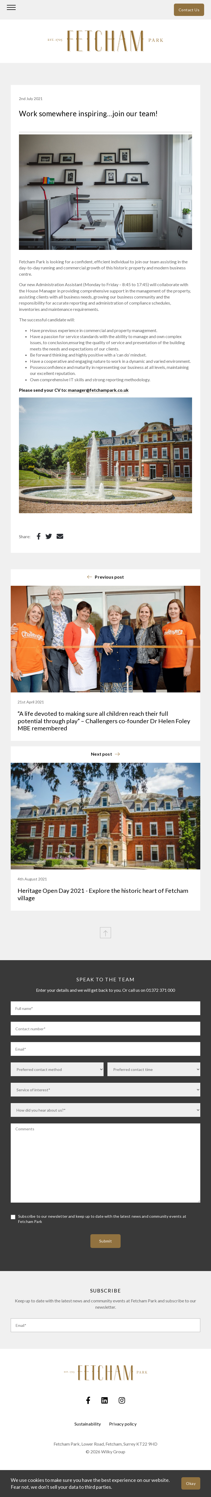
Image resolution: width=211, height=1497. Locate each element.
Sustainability (87, 1423)
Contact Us (189, 9)
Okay (191, 1483)
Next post (101, 753)
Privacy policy (123, 1423)
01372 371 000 (160, 990)
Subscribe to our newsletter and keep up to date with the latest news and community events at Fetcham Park (102, 1219)
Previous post (109, 576)
